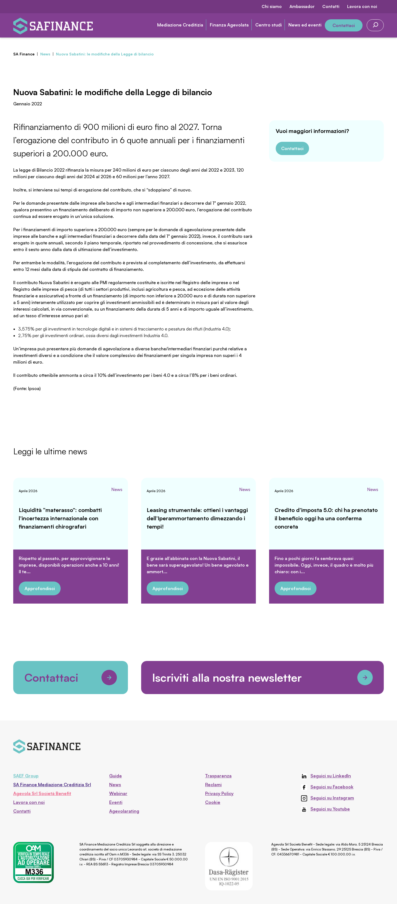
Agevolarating (124, 811)
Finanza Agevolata (229, 25)
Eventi (115, 802)
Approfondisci (40, 588)
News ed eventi (304, 25)
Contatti (330, 6)
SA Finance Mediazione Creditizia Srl (52, 784)
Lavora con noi (362, 6)
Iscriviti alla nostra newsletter (262, 677)
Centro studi (268, 25)
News (116, 489)
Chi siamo (272, 6)
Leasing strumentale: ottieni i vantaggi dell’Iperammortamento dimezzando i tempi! (197, 518)
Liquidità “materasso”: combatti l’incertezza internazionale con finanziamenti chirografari (60, 518)
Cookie (212, 802)
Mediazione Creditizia (180, 25)
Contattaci (343, 25)
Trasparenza (218, 775)
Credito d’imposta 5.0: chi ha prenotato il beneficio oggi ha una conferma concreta (326, 518)
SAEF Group (26, 775)
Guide (115, 775)
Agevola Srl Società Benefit (42, 793)
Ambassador (302, 6)
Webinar (118, 793)
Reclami (213, 784)
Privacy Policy (219, 793)
